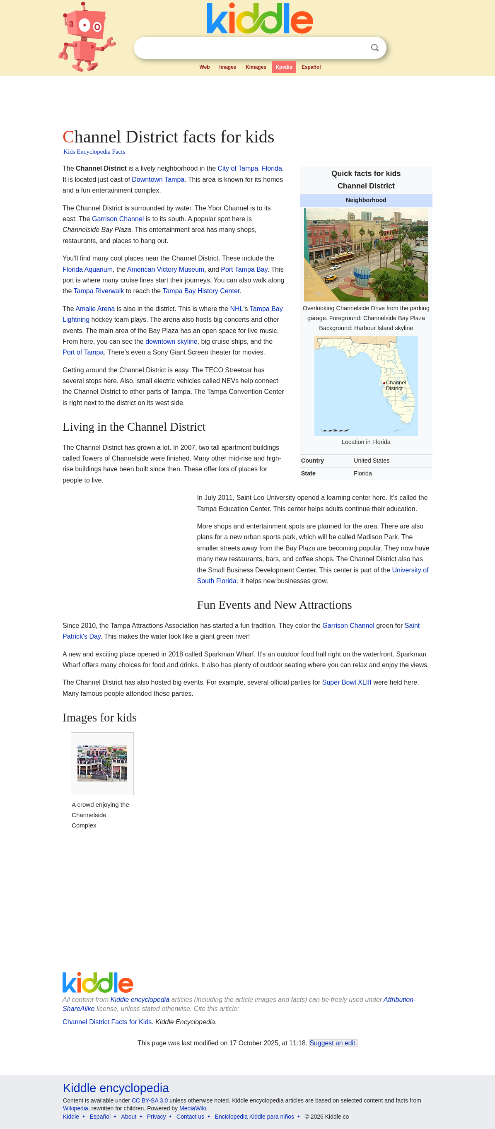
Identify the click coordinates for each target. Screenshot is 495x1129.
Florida (272, 168)
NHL (236, 308)
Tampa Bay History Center (200, 290)
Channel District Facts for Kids (107, 1021)
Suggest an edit (332, 1043)
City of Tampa (238, 168)
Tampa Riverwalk (99, 290)
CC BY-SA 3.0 (150, 1100)
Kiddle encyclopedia (140, 999)
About (129, 1116)
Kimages (256, 67)
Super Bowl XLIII (347, 682)
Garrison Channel (118, 218)
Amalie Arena (95, 308)
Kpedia (283, 67)
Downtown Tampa (158, 179)
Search (375, 48)
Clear (358, 48)
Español (311, 67)
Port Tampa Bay (244, 269)
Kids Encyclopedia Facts (94, 151)
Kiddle (71, 1116)
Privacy (156, 1116)
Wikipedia (75, 1108)
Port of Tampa (83, 352)
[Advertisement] (247, 99)
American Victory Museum (165, 269)
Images (227, 67)
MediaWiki (192, 1108)
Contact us (190, 1116)
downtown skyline (171, 341)
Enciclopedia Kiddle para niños (254, 1116)
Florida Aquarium (88, 269)
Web (205, 67)
